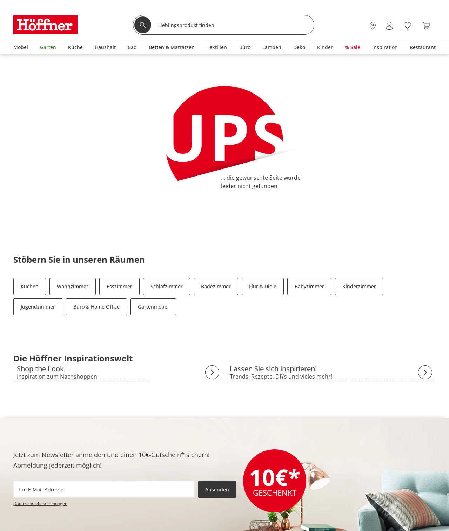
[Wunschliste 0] (407, 25)
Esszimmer (119, 286)
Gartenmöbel (153, 306)
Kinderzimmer (359, 286)
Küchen (30, 286)
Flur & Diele (262, 286)
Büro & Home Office (96, 306)
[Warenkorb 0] (426, 26)
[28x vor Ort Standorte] (373, 26)
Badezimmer (216, 286)
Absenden (217, 489)
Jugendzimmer (38, 306)
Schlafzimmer (166, 286)
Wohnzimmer (72, 286)
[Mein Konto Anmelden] (389, 26)
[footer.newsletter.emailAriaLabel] (104, 489)
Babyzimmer (309, 286)
